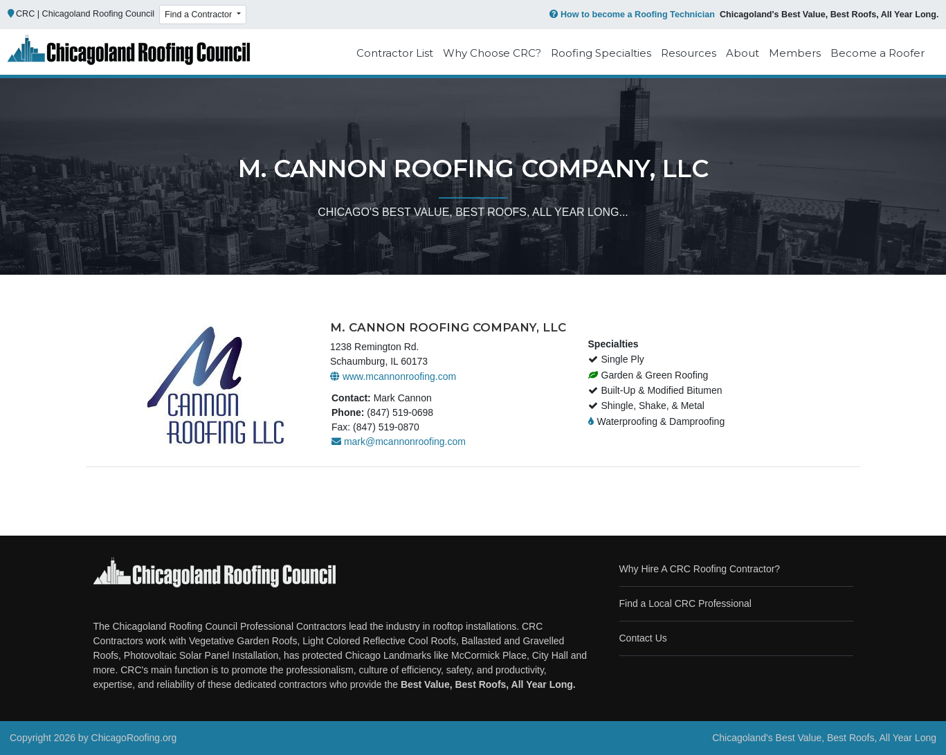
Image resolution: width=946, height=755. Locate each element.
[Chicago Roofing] (129, 54)
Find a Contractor (200, 14)
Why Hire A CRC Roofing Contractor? (700, 568)
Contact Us (643, 638)
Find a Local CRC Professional (685, 603)
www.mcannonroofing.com (393, 376)
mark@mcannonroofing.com (398, 441)
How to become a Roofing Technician (631, 14)
